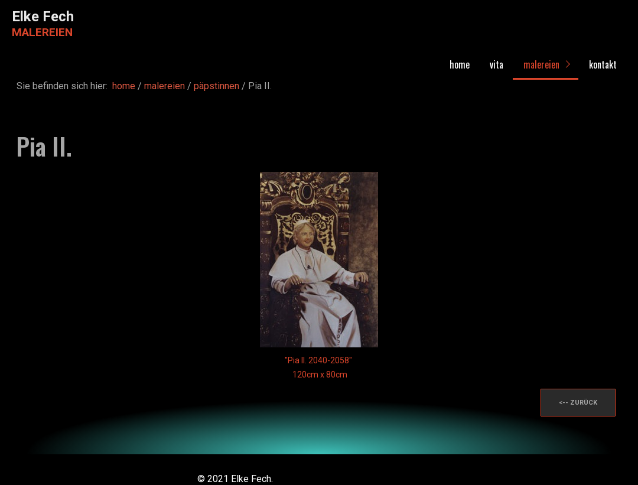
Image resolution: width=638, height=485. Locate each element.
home (460, 64)
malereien (541, 64)
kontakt (603, 64)
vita (496, 64)
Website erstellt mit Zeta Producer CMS (358, 478)
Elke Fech (43, 16)
